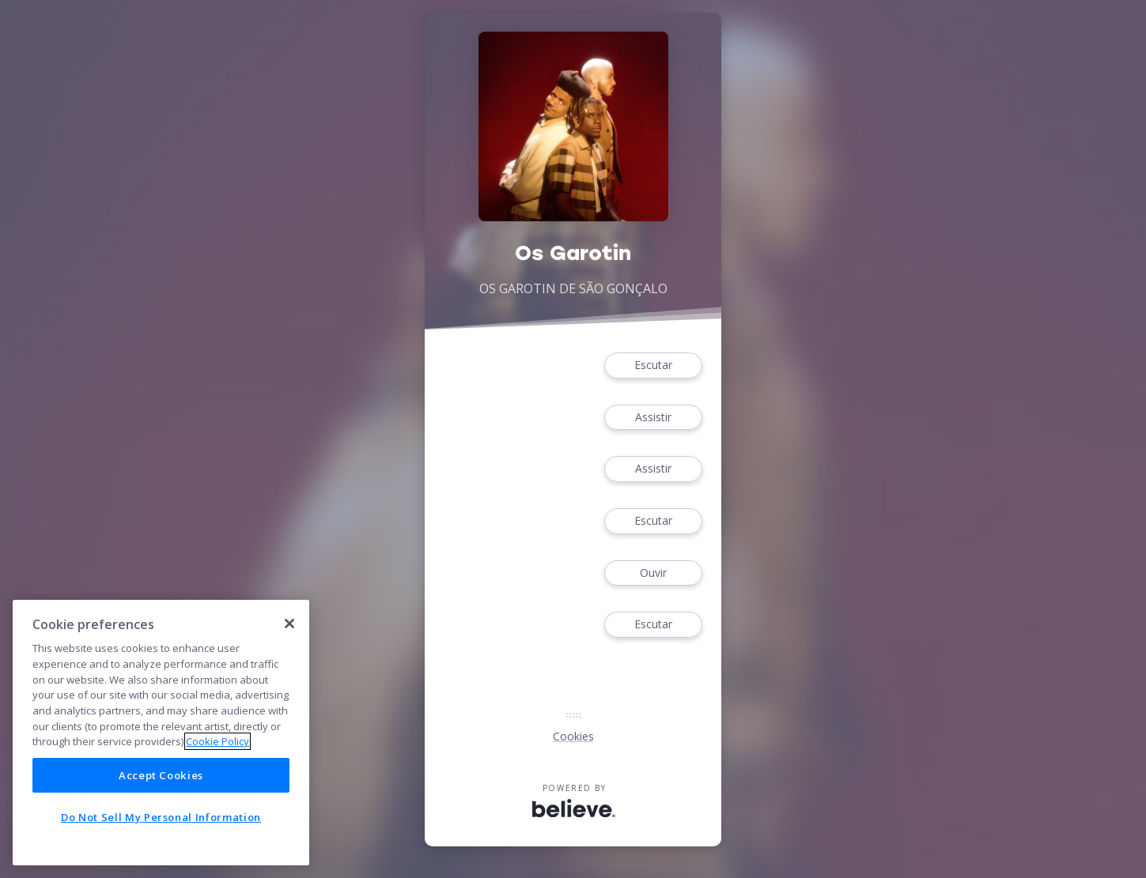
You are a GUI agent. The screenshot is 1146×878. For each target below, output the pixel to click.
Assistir (653, 417)
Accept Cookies (161, 775)
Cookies (573, 736)
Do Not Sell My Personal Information (161, 817)
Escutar (653, 365)
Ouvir (653, 573)
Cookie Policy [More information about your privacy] (217, 741)
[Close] (289, 623)
